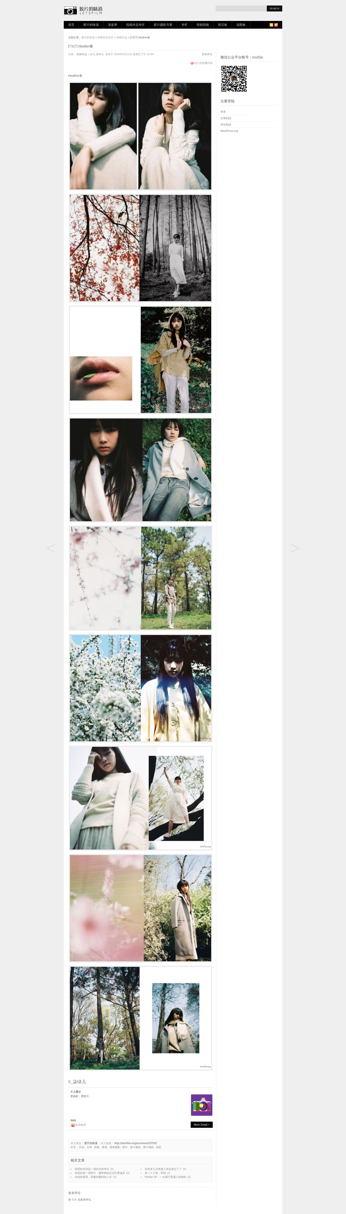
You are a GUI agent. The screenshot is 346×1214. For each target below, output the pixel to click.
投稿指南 (203, 24)
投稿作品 (122, 37)
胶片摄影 (135, 1147)
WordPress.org (229, 131)
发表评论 (207, 54)
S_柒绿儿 (98, 54)
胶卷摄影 (115, 1147)
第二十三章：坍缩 (155, 1173)
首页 (71, 24)
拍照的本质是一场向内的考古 (92, 1169)
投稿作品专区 (135, 24)
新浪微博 (80, 1124)
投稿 (97, 1147)
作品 (81, 1147)
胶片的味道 (91, 24)
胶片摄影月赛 (163, 24)
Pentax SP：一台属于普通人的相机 (165, 1177)
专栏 (184, 24)
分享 (89, 1147)
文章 (225, 118)
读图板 (241, 24)
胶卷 (104, 1147)
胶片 (125, 1147)
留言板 (222, 24)
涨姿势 (112, 24)
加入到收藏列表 (203, 63)
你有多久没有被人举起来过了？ (163, 1169)
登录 (74, 1199)
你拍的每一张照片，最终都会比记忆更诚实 (100, 1173)
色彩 (158, 1147)
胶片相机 (148, 1147)
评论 (225, 124)
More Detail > (202, 1124)
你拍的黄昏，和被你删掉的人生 (93, 1177)
